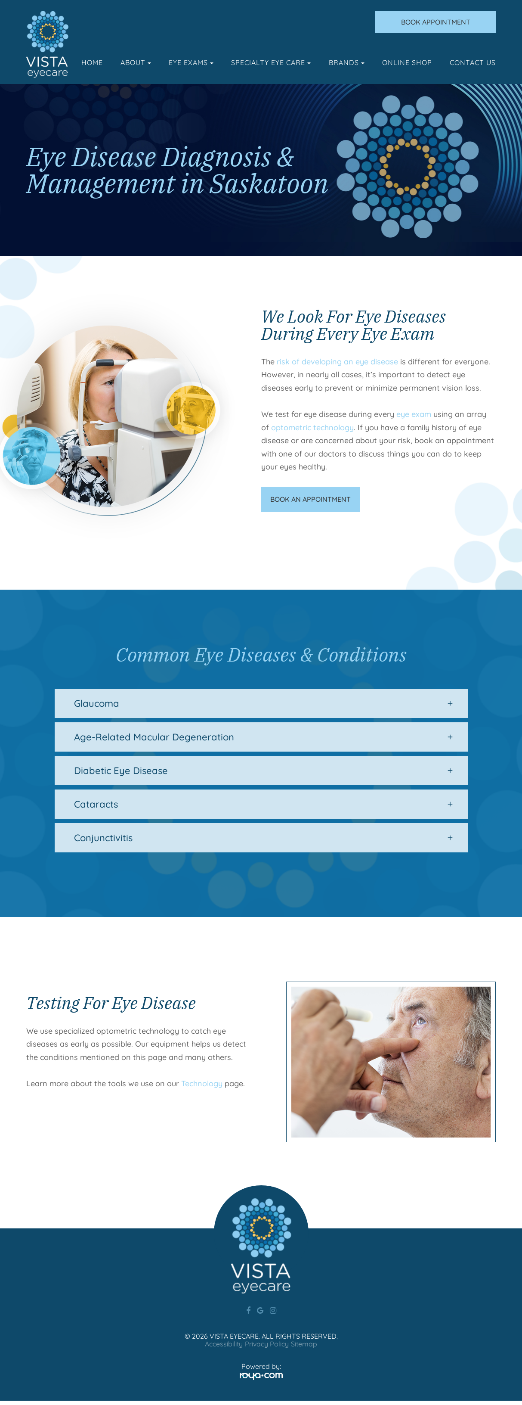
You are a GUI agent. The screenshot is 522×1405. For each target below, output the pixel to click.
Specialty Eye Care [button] (271, 62)
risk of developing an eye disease (337, 362)
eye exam (413, 414)
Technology (201, 1088)
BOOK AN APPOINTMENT (312, 501)
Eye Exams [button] (191, 62)
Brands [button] (346, 62)
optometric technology (312, 427)
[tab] (261, 707)
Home (92, 62)
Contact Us (473, 62)
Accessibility (224, 1348)
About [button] (135, 62)
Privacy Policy (267, 1348)
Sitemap (304, 1348)
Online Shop (407, 62)
